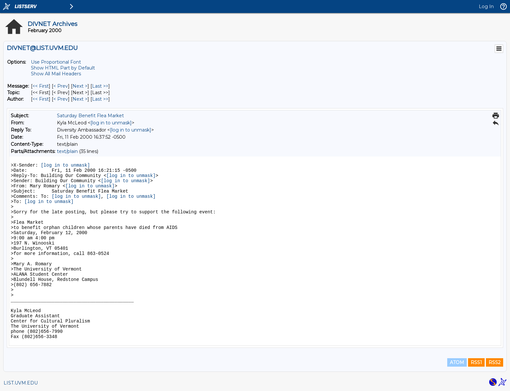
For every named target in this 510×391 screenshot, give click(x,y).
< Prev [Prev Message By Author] (60, 99)
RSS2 (495, 362)
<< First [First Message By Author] (41, 99)
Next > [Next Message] (80, 86)
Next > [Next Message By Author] (80, 99)
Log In (486, 6)
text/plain (67, 151)
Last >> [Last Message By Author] (100, 99)
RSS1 (476, 362)
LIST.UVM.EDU (21, 383)
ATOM (457, 362)
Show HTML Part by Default (63, 68)
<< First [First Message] (41, 86)
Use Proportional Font (56, 62)
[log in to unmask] (111, 123)
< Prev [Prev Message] (60, 86)
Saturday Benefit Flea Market (90, 116)
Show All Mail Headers (56, 74)
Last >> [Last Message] (100, 86)
